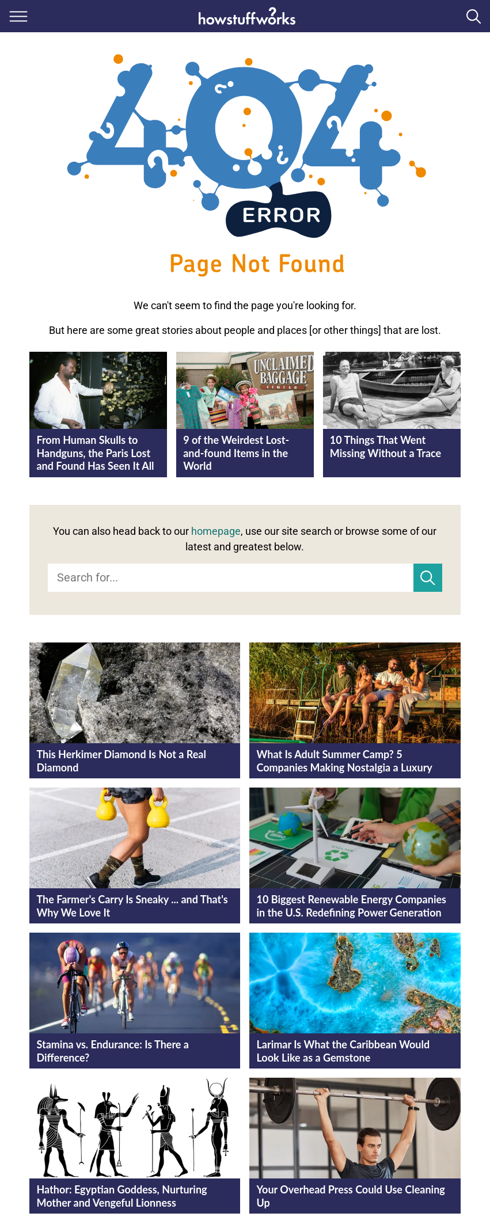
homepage (216, 531)
